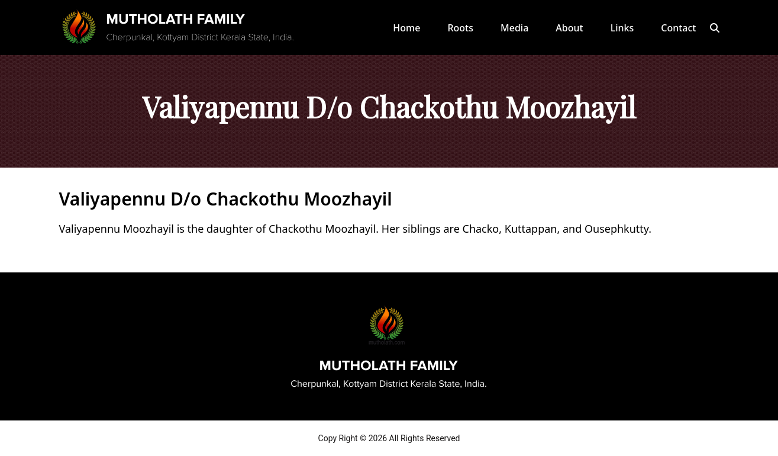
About (569, 27)
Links (622, 27)
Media (514, 27)
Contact (678, 27)
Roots (460, 27)
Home (406, 27)
